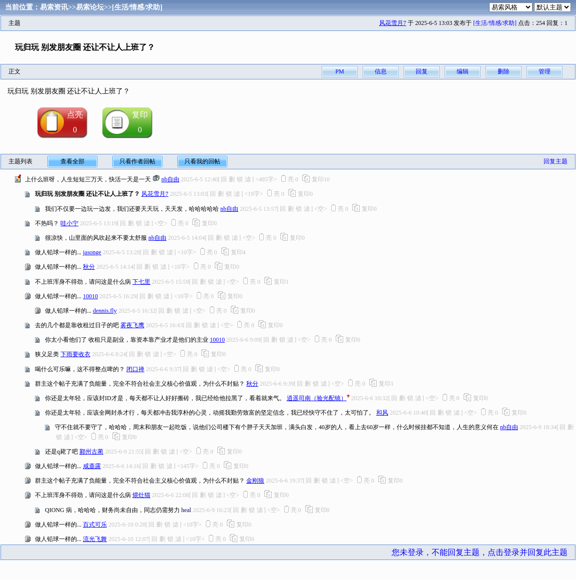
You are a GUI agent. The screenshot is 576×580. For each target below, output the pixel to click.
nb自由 (170, 179)
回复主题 (556, 161)
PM (339, 71)
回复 (422, 71)
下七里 (141, 281)
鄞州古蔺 (91, 451)
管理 (545, 71)
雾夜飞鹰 (132, 325)
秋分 (89, 266)
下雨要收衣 (75, 354)
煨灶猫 (141, 495)
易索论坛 (90, 7)
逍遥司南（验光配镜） (317, 398)
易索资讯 (54, 7)
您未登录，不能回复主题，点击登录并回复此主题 (480, 552)
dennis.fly (105, 310)
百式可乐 (95, 524)
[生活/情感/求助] (137, 7)
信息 (381, 71)
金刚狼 (255, 480)
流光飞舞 (95, 539)
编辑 (463, 71)
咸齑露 (92, 466)
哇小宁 (69, 223)
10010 (90, 296)
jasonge (92, 252)
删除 (504, 71)
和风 (382, 412)
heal (186, 510)
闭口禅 (135, 369)
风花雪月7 (392, 22)
